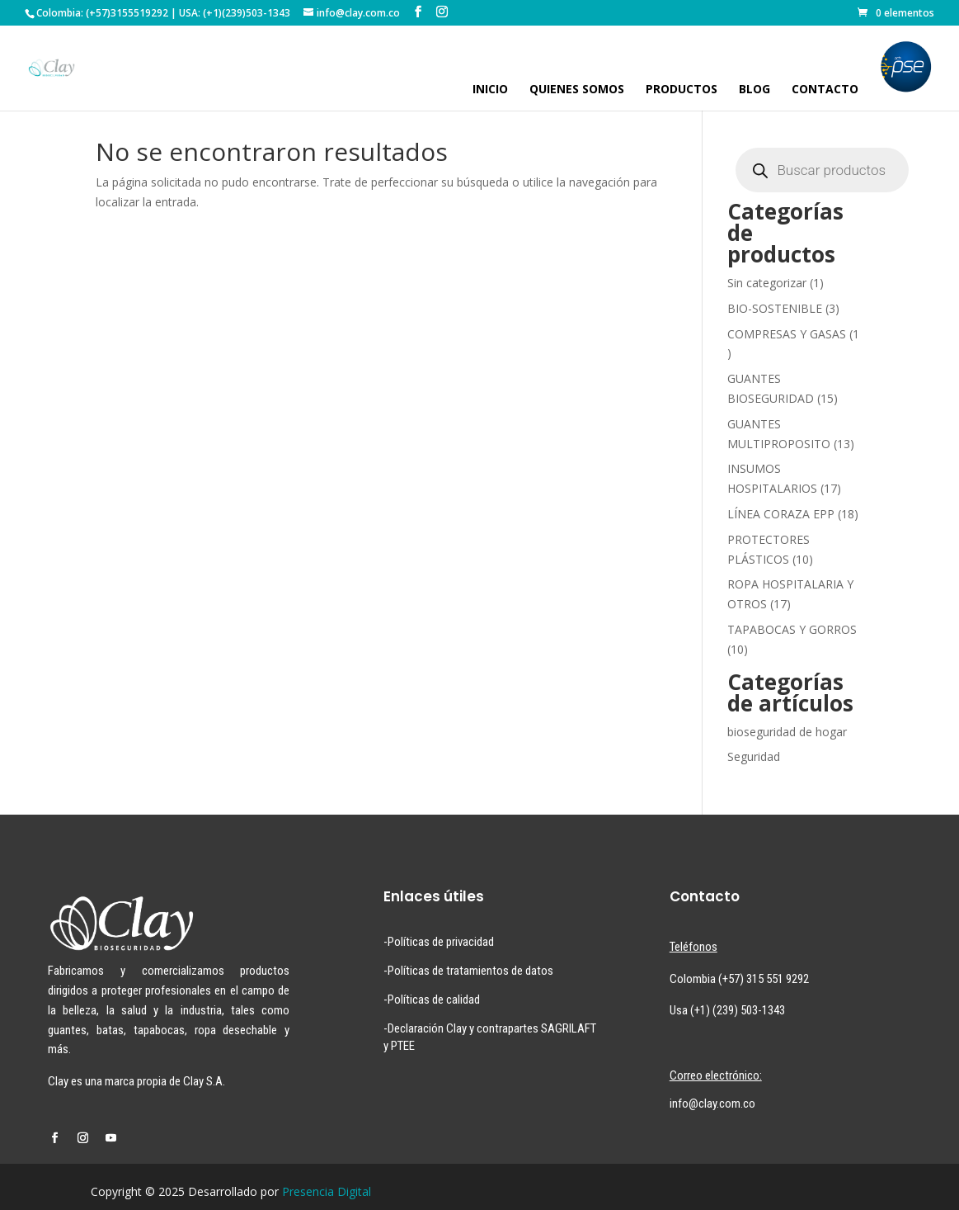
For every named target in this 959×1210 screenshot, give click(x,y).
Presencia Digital (326, 1191)
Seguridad (753, 756)
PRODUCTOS (681, 90)
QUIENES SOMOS (576, 90)
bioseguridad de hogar (787, 732)
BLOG (754, 90)
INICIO (490, 90)
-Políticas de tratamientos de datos (468, 970)
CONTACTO (825, 90)
